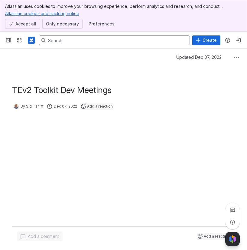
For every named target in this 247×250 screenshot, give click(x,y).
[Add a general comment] (40, 236)
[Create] (206, 40)
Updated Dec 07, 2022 (199, 57)
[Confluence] (31, 40)
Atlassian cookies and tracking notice (42, 13)
